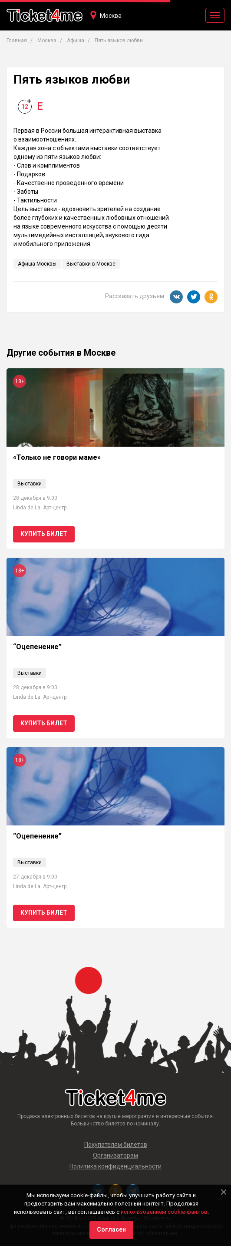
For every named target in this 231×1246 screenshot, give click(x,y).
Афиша (75, 40)
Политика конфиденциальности (115, 1166)
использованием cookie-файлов (164, 1212)
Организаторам (115, 1155)
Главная (17, 40)
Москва (111, 15)
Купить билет (43, 533)
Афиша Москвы (37, 264)
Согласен (111, 1229)
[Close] (223, 1192)
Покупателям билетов (115, 1144)
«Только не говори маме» (57, 457)
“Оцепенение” (37, 647)
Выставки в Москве (91, 264)
